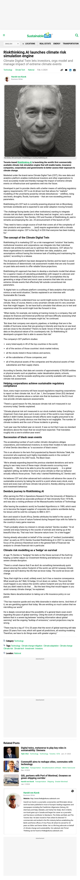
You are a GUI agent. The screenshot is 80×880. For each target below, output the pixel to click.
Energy (56, 44)
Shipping (50, 782)
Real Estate (45, 44)
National (31, 70)
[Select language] (11, 43)
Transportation (35, 768)
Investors (39, 648)
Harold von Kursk (18, 77)
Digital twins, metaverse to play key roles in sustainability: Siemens (43, 749)
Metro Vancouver (68, 768)
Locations (29, 44)
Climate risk (8, 648)
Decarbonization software (51, 768)
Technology (7, 70)
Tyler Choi (25, 754)
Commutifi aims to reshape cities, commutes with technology (47, 763)
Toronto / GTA (54, 754)
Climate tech (20, 70)
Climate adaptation (51, 646)
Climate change (66, 646)
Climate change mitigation (31, 646)
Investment (29, 648)
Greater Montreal (61, 782)
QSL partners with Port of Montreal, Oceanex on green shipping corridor (46, 776)
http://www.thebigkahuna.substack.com (45, 798)
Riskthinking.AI (25, 162)
